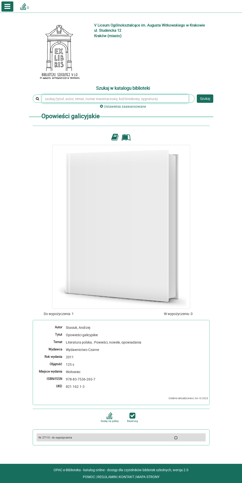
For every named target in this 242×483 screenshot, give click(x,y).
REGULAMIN (107, 476)
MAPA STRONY (147, 476)
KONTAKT (127, 476)
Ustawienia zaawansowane (123, 106)
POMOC (89, 476)
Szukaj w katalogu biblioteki (123, 88)
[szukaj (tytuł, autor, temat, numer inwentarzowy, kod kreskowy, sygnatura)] (115, 98)
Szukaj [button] (205, 98)
